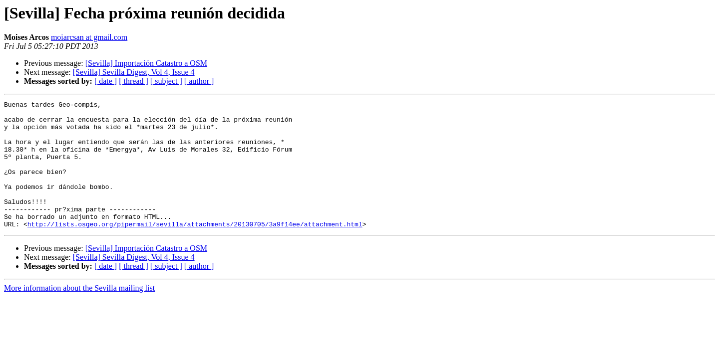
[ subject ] (166, 81)
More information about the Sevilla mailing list (79, 313)
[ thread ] (133, 81)
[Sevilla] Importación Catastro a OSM (146, 63)
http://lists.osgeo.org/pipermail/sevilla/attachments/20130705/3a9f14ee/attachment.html (194, 249)
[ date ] (105, 81)
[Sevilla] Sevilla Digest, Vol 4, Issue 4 (134, 72)
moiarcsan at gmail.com (89, 37)
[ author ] (199, 81)
